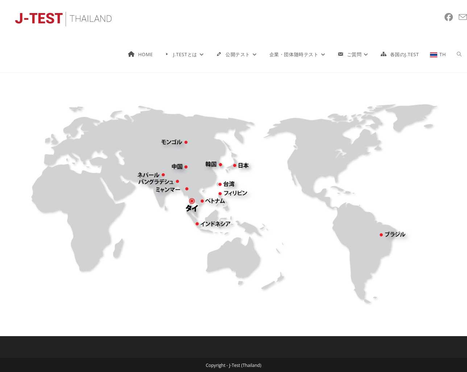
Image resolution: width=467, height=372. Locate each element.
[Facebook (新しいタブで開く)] (449, 17)
